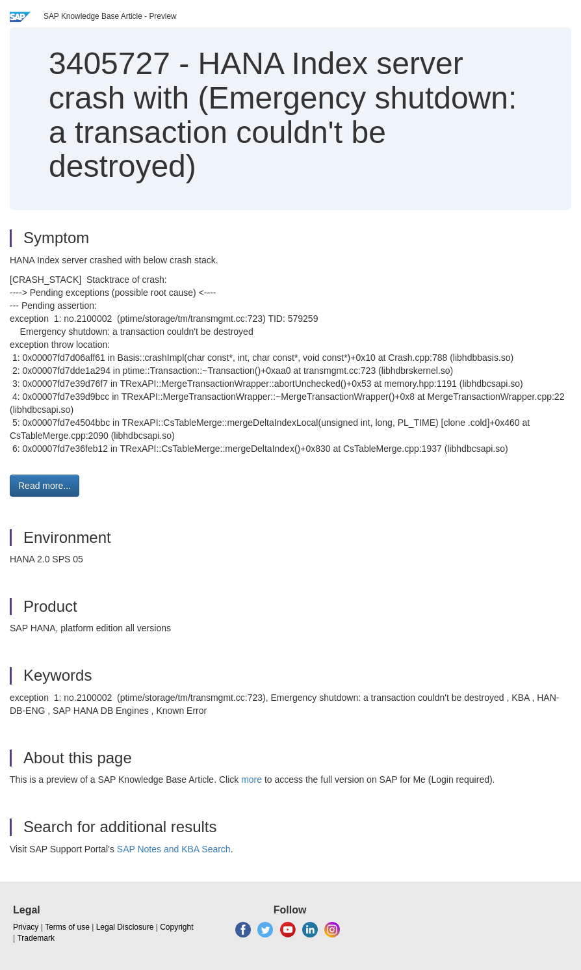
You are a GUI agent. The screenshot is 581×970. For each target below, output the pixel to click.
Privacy (25, 927)
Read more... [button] (44, 485)
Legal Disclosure (125, 927)
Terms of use (67, 927)
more (251, 779)
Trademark (36, 938)
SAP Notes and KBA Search (174, 849)
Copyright (176, 927)
